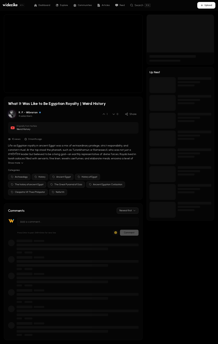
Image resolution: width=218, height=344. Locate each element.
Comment (129, 232)
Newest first (127, 210)
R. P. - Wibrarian (28, 112)
